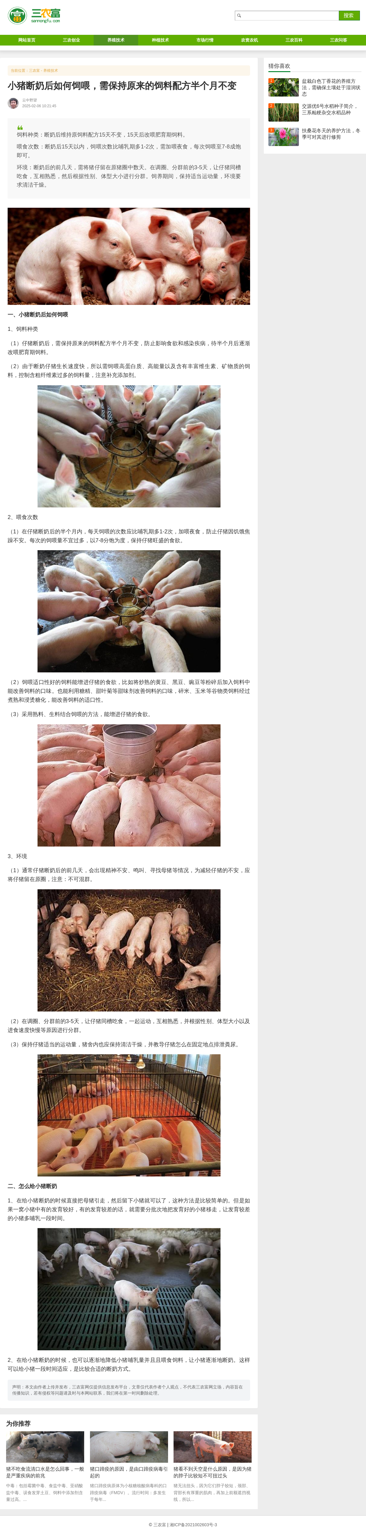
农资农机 (249, 40)
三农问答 (338, 40)
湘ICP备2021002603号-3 (193, 1524)
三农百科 (294, 40)
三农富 (34, 70)
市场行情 (205, 40)
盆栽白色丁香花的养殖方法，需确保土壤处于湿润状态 (331, 88)
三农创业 (71, 40)
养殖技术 (115, 40)
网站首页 (26, 40)
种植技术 (160, 40)
